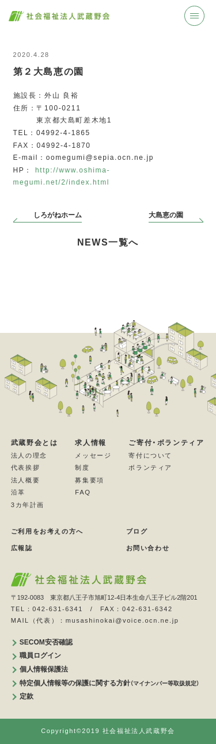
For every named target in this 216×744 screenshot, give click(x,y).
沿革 (18, 492)
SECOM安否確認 (46, 642)
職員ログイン (40, 655)
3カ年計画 (27, 504)
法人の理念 (29, 455)
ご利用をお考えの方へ (47, 531)
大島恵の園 (166, 215)
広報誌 (22, 547)
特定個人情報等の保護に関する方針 (109, 683)
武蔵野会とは (34, 443)
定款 (26, 696)
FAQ (82, 492)
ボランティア (150, 467)
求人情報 (90, 443)
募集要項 (89, 480)
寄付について (150, 455)
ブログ (137, 531)
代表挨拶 (25, 467)
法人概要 (25, 480)
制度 (82, 467)
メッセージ (93, 455)
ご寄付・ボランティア (166, 443)
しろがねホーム (57, 215)
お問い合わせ (148, 547)
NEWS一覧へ (108, 242)
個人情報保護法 (44, 669)
